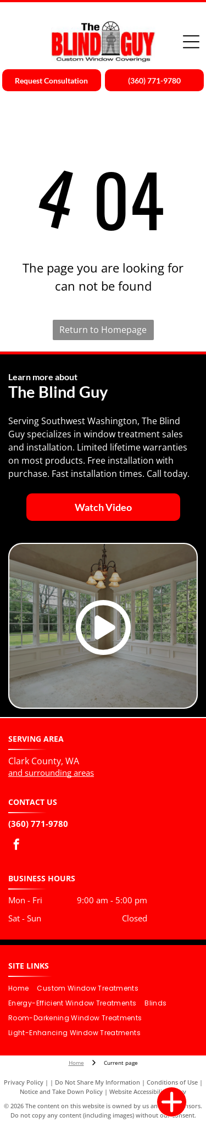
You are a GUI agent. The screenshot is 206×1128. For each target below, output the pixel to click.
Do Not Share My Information (97, 1082)
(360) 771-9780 (38, 823)
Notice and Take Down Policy (61, 1091)
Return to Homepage (103, 330)
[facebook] (16, 845)
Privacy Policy (23, 1082)
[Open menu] (191, 42)
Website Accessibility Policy (147, 1091)
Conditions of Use (172, 1082)
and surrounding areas (51, 772)
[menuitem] (22, 988)
